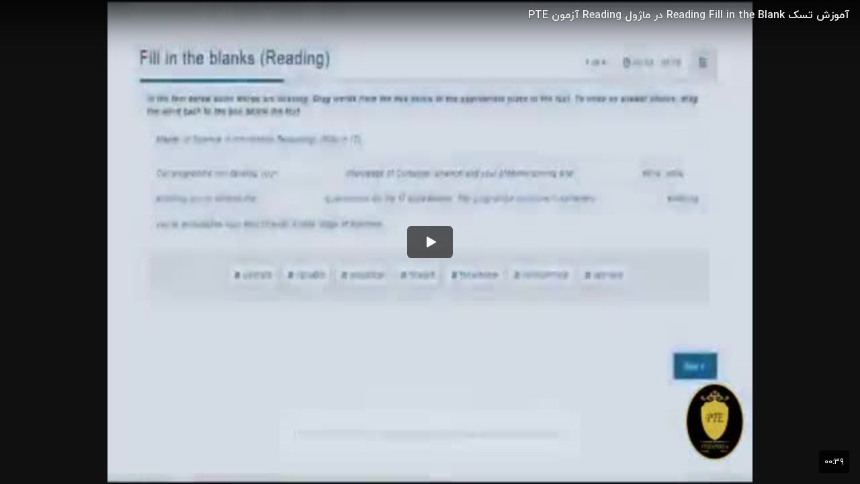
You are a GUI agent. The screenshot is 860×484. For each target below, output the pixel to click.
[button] (430, 242)
